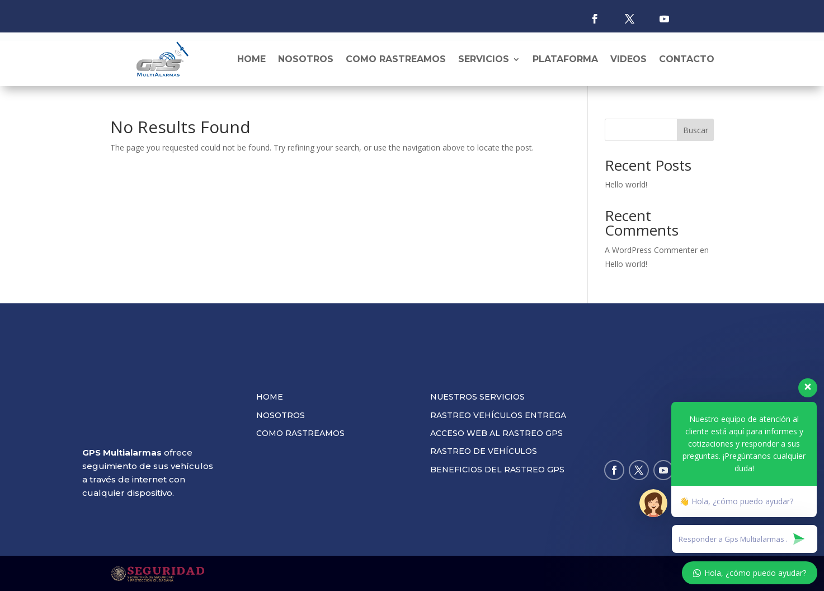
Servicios (483, 59)
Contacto (686, 59)
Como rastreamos (396, 59)
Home (251, 59)
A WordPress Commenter (651, 250)
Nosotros (305, 59)
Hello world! (626, 184)
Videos (628, 59)
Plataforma (565, 59)
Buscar (695, 130)
